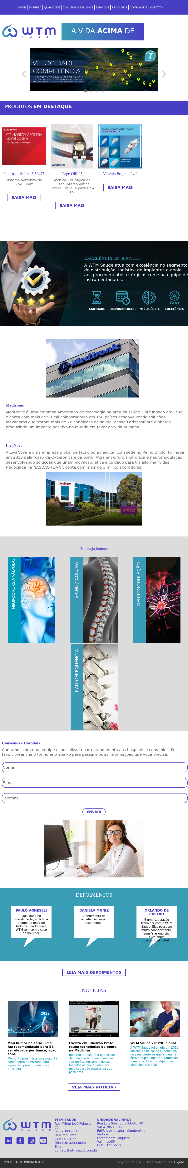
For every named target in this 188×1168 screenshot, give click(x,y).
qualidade (52, 7)
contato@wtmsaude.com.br (76, 1150)
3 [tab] (97, 90)
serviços (102, 7)
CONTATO (156, 7)
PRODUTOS (119, 7)
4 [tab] (103, 90)
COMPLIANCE (138, 7)
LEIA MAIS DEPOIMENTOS (94, 972)
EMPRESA (35, 7)
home (22, 7)
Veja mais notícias (94, 1087)
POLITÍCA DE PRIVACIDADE (24, 1162)
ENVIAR (94, 812)
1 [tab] (85, 90)
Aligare (178, 1162)
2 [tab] (91, 90)
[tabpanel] (94, 71)
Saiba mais (24, 197)
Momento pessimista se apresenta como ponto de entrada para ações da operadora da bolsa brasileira (32, 1064)
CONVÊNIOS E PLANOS (78, 7)
